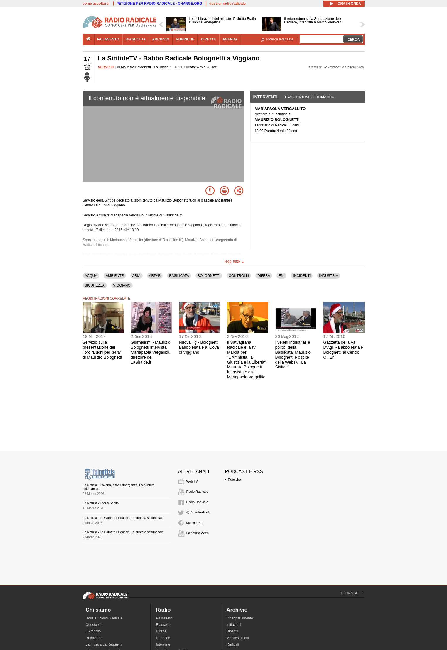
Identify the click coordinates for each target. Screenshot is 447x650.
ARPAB (155, 276)
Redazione (94, 638)
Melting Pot (194, 522)
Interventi (265, 96)
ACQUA (91, 276)
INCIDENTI (302, 276)
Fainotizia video (197, 533)
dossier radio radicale (227, 3)
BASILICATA (179, 276)
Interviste (163, 644)
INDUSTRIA (328, 276)
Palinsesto (164, 618)
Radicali (233, 644)
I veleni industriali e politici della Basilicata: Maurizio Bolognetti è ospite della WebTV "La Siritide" (293, 354)
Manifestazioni (238, 638)
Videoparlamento (240, 618)
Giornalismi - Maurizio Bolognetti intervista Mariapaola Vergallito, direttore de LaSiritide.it (151, 352)
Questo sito (95, 625)
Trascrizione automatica (309, 97)
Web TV (192, 481)
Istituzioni (234, 625)
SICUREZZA (95, 285)
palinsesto (108, 39)
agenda (230, 39)
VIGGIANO (122, 285)
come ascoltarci (96, 3)
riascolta (136, 39)
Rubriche (234, 479)
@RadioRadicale (198, 512)
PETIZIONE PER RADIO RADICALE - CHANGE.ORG (159, 3)
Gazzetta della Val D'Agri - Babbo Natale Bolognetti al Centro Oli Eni (343, 349)
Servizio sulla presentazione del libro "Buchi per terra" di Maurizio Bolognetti (102, 349)
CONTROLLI (239, 276)
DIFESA (263, 276)
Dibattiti (232, 631)
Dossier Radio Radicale (104, 618)
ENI (281, 276)
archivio (160, 39)
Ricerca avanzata (279, 39)
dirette (208, 39)
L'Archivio (93, 631)
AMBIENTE (115, 276)
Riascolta (163, 625)
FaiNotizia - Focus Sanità (101, 503)
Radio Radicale (197, 491)
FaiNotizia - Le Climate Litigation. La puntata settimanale (123, 517)
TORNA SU (349, 593)
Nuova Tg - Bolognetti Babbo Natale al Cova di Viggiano (199, 347)
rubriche (185, 39)
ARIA (136, 276)
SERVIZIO (106, 67)
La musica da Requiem (104, 644)
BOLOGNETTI (209, 276)
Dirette (161, 631)
